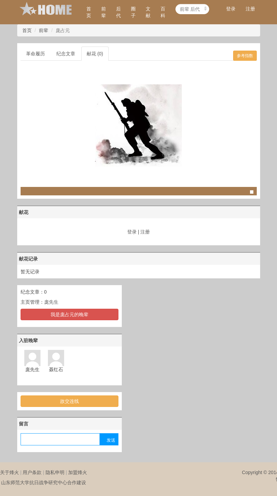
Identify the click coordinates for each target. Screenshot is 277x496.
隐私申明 (55, 472)
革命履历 (35, 53)
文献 (148, 12)
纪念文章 (65, 53)
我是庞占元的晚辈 (69, 314)
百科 (163, 12)
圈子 (133, 12)
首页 (88, 12)
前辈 (103, 12)
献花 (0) (95, 53)
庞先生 (51, 302)
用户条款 (32, 472)
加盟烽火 (77, 472)
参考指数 (245, 55)
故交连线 (69, 401)
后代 (118, 12)
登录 (231, 8)
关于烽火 (9, 472)
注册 (250, 8)
